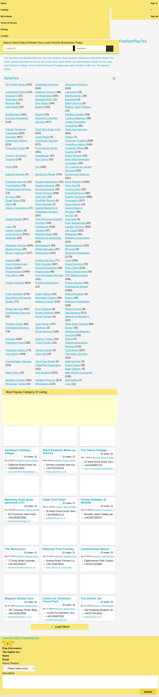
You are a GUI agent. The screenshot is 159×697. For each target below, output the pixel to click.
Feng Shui (70, 185)
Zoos (68, 384)
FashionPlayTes (133, 41)
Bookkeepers (12, 114)
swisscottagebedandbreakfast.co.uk (101, 469)
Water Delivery (73, 369)
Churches (10, 137)
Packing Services (44, 260)
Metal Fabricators (45, 249)
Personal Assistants (46, 268)
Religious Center (44, 301)
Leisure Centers (14, 230)
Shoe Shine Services (76, 324)
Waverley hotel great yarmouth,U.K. (19, 501)
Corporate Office (74, 148)
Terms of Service (9, 23)
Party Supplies (43, 264)
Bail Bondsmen (73, 95)
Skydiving (40, 327)
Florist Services (43, 193)
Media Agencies (74, 245)
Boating (39, 107)
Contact (4, 36)
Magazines (71, 234)
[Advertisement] (59, 411)
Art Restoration (43, 95)
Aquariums (11, 95)
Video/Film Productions (48, 365)
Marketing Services (16, 245)
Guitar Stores (12, 200)
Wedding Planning (45, 380)
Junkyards (70, 219)
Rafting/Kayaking (74, 294)
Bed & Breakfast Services (36, 460)
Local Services (13, 234)
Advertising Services (76, 84)
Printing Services (14, 283)
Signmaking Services (17, 327)
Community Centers (16, 140)
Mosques (70, 249)
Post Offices (12, 275)
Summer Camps (44, 339)
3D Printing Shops (15, 84)
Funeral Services (74, 193)
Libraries (40, 230)
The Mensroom (15, 549)
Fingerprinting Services (18, 189)
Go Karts (10, 196)
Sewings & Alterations (77, 316)
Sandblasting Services (17, 312)
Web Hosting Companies (79, 372)
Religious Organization (77, 301)
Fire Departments (45, 189)
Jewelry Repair (13, 219)
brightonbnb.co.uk (92, 617)
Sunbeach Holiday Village (17, 452)
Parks (68, 260)
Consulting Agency (75, 144)
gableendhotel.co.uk (55, 518)
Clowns (69, 137)
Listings (5, 10)
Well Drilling (71, 380)
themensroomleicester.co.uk (21, 567)
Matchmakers (42, 245)
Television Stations (15, 350)
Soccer (69, 327)
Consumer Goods (15, 148)
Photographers (13, 271)
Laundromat (41, 226)
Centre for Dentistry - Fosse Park (57, 600)
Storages (10, 339)
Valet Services (73, 361)
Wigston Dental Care (19, 598)
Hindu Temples (43, 204)
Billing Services (73, 103)
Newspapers (42, 253)
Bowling (39, 114)
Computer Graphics (76, 140)
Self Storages (72, 312)
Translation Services (76, 354)
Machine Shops (43, 234)
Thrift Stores (72, 350)
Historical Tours (70, 556)
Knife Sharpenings (75, 223)
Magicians (11, 238)
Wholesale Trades (15, 384)
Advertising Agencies (46, 84)
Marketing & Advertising (48, 238)
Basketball (71, 99)
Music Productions (15, 253)
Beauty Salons (31, 606)
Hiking (8, 204)
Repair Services (14, 309)
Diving (8, 167)
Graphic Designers (75, 196)
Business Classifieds (16, 118)
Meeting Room (13, 249)
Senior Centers (43, 316)
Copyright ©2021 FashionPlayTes (20, 638)
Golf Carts (40, 196)
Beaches (11, 78)
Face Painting (13, 185)
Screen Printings (44, 312)
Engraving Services (16, 182)
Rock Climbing (43, 309)
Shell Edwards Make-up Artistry (59, 452)
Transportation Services (18, 361)
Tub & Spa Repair (45, 361)
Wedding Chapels (15, 380)
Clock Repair (42, 137)
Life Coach (71, 230)
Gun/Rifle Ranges (45, 200)
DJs (37, 167)
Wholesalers (42, 384)
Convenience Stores (46, 148)
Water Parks (12, 372)
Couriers (69, 152)
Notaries (10, 260)
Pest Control (72, 268)
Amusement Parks (15, 92)
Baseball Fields (43, 99)
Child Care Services (76, 129)
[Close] (7, 643)
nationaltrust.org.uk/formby (59, 567)
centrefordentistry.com (56, 620)
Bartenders (11, 99)
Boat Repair (12, 107)
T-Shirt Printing (43, 342)
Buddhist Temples (75, 114)
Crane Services (73, 155)
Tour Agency (12, 354)
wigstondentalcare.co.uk (19, 617)
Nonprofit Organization (77, 253)
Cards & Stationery (75, 118)
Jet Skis (69, 215)
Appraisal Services (45, 92)
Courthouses (42, 155)
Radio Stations (43, 294)
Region (69, 298)
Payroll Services (74, 264)
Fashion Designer (45, 185)
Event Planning (73, 182)
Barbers (20, 556)
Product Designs (74, 283)
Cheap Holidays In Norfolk (93, 501)
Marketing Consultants (77, 238)
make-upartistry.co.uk (56, 471)
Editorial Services (15, 174)
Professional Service (76, 286)
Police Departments (76, 271)
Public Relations (14, 294)
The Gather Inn (91, 598)
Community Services (46, 140)
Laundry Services (74, 226)
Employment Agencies (77, 174)
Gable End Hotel (54, 499)
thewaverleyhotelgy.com (19, 521)
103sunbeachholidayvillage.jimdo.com (26, 471)
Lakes (8, 226)
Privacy (4, 29)
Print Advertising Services (49, 275)
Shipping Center (14, 324)
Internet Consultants (16, 208)
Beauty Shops (69, 609)
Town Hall (40, 354)
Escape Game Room (46, 182)
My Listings (6, 16)
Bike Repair (41, 103)
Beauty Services (69, 460)
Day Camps (41, 159)
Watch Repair (72, 365)
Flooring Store (73, 189)
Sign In (154, 3)
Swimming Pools (14, 342)
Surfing (69, 339)
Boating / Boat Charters (78, 107)
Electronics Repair (45, 174)
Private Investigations (47, 283)
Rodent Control (73, 309)
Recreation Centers (46, 298)
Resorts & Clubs (32, 510)
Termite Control (43, 350)
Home (3, 3)
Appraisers (71, 92)
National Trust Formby (58, 549)
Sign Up (154, 16)
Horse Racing (72, 204)
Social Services (43, 331)
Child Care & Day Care (48, 129)
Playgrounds (42, 271)
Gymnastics (71, 200)
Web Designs (42, 372)
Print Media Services (76, 275)
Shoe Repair (42, 324)
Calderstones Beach (95, 549)
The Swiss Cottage (94, 450)
